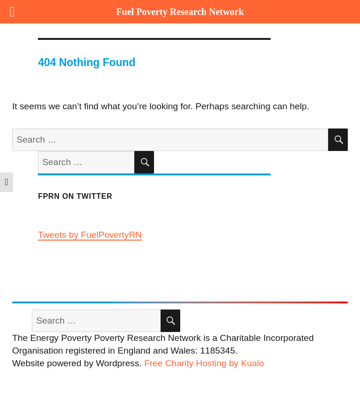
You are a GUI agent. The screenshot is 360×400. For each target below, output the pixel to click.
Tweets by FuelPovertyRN (90, 235)
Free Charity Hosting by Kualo (204, 363)
